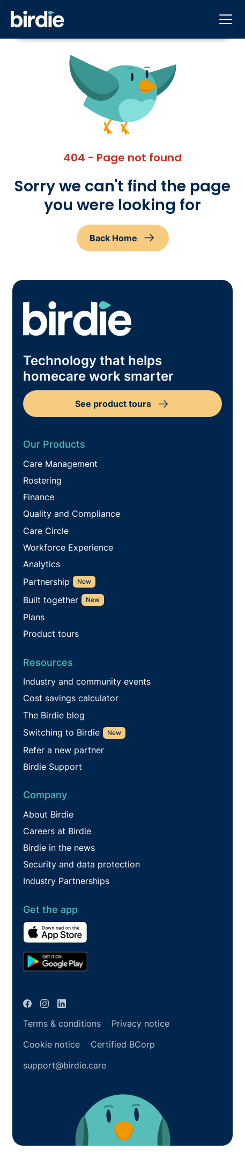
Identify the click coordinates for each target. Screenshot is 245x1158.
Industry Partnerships (66, 881)
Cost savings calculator (70, 698)
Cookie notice (51, 1045)
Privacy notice (140, 1024)
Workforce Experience (68, 548)
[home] (37, 19)
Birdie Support (52, 767)
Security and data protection (81, 864)
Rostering (42, 481)
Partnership (46, 582)
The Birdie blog (54, 715)
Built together (50, 600)
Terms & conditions (62, 1024)
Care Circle (46, 531)
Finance (38, 497)
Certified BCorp (123, 1045)
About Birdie (48, 815)
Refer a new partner (63, 750)
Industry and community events (87, 682)
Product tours (51, 634)
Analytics (41, 564)
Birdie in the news (59, 848)
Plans (33, 617)
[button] (223, 19)
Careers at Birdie (57, 831)
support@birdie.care (64, 1065)
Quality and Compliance (71, 514)
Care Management (60, 464)
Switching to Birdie (61, 733)
